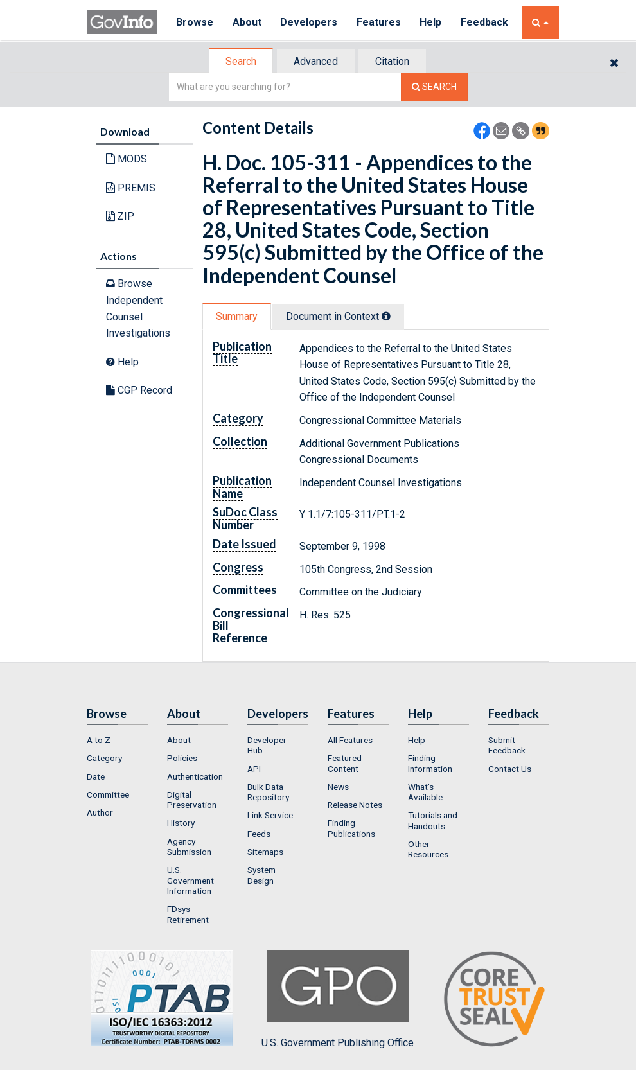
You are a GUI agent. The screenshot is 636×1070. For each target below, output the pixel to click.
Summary (237, 316)
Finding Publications (351, 828)
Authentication (195, 776)
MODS (126, 159)
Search (240, 61)
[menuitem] (117, 740)
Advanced (316, 61)
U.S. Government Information (190, 880)
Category (104, 758)
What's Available (425, 792)
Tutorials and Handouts (432, 820)
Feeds (258, 834)
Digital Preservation (191, 799)
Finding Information (430, 763)
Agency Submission (189, 846)
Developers (309, 22)
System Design (261, 874)
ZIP (120, 216)
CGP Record (139, 390)
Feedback (485, 22)
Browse (194, 22)
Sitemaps (265, 851)
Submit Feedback (507, 745)
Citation (392, 61)
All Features (350, 740)
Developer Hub (267, 745)
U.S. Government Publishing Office (337, 999)
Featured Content (345, 763)
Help (432, 22)
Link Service (270, 815)
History (181, 823)
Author (100, 812)
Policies (182, 758)
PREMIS (130, 188)
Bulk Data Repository (268, 792)
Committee (108, 794)
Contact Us (509, 769)
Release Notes (355, 805)
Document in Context (338, 316)
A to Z (98, 740)
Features (379, 22)
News (338, 787)
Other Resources (428, 849)
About (247, 22)
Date (96, 776)
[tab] (241, 61)
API (254, 769)
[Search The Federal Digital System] (434, 87)
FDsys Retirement (188, 914)
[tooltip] (386, 316)
